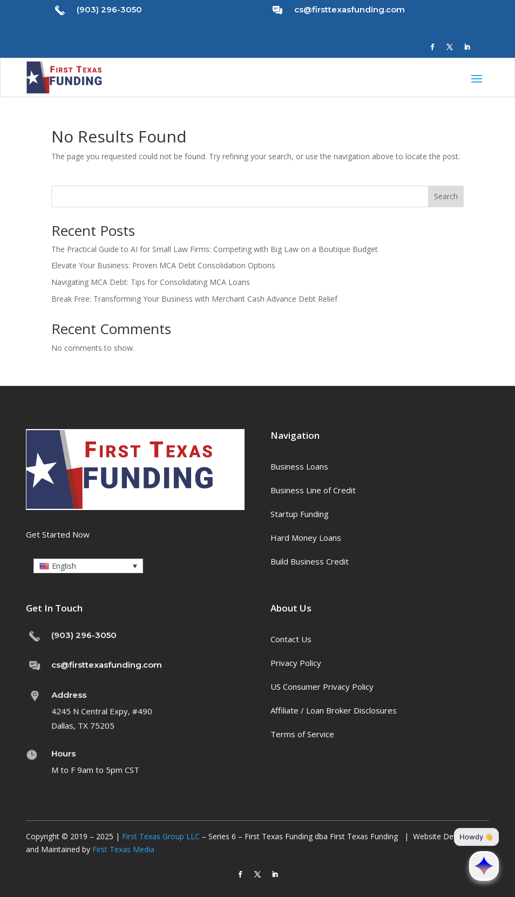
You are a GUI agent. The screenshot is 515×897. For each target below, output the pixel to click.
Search (446, 196)
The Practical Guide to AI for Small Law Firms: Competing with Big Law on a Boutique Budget (214, 249)
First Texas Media (123, 849)
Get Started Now (58, 534)
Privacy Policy (295, 662)
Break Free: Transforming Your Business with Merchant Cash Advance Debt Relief (194, 299)
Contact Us (290, 639)
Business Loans (299, 466)
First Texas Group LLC (161, 836)
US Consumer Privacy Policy (322, 686)
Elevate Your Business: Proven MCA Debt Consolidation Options (163, 265)
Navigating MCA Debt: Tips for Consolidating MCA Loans (150, 282)
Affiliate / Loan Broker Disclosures (333, 710)
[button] (88, 566)
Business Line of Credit (313, 490)
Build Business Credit (309, 561)
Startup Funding (299, 513)
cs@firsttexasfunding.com (349, 9)
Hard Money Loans (305, 537)
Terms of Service (302, 734)
